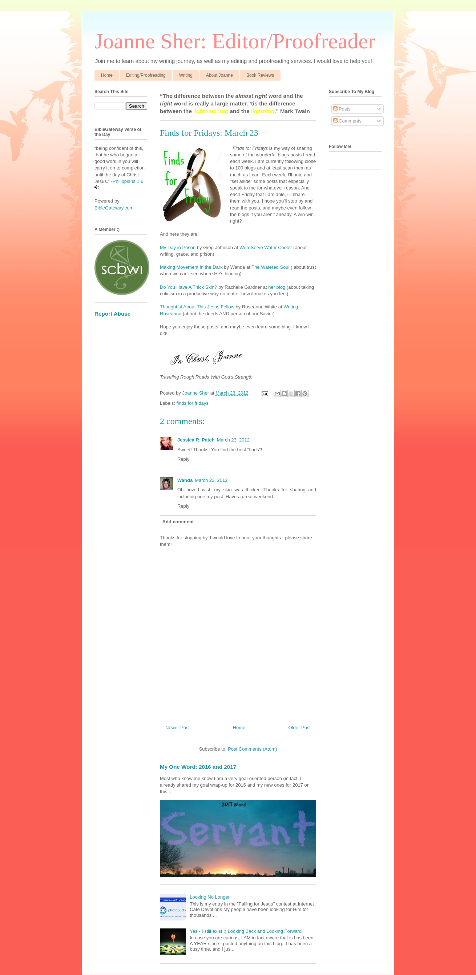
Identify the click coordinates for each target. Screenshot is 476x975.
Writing (186, 75)
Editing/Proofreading (146, 75)
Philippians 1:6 (128, 181)
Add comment (178, 521)
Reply (183, 459)
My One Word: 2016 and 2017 (198, 767)
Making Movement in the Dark (191, 267)
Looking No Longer (210, 897)
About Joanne (219, 75)
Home (107, 75)
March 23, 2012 (233, 440)
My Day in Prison (177, 247)
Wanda (185, 480)
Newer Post (177, 727)
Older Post (300, 727)
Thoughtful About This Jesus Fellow (197, 306)
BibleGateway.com (113, 208)
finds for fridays (193, 403)
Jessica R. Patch (196, 440)
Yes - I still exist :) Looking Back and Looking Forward (246, 931)
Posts (342, 109)
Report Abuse (112, 314)
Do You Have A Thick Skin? (189, 287)
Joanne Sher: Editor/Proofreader (234, 41)
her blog (276, 287)
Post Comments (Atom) (252, 749)
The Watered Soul (270, 267)
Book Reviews (260, 75)
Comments (347, 121)
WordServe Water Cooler (266, 247)
